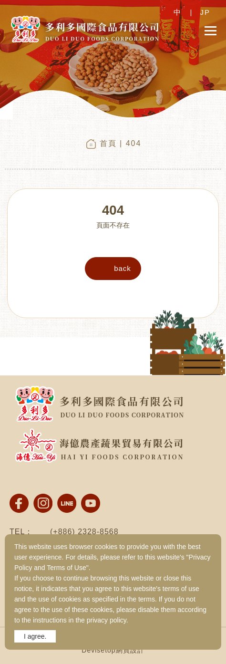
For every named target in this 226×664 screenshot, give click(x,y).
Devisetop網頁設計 (113, 650)
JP (205, 12)
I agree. (35, 636)
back (122, 268)
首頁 (108, 143)
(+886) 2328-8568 (84, 532)
